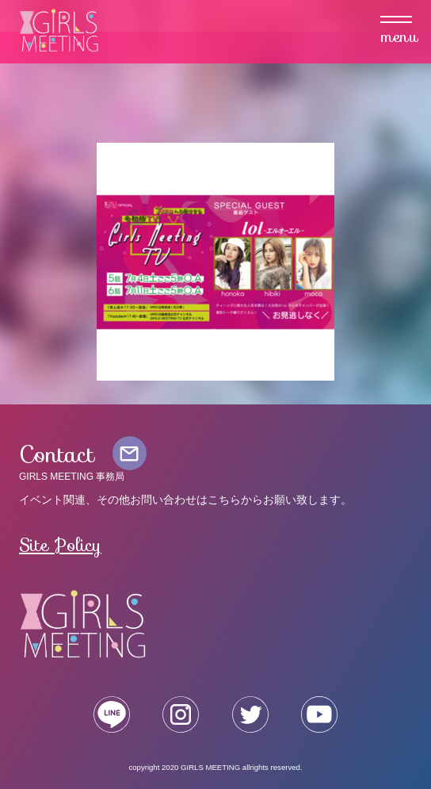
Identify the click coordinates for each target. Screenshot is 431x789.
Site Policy (60, 545)
